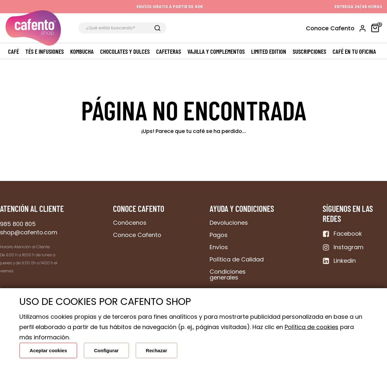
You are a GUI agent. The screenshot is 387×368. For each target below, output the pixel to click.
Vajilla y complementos (216, 51)
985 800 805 (18, 224)
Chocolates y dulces (125, 51)
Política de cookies (311, 327)
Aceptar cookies (48, 350)
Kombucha (82, 51)
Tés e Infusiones (44, 51)
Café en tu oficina (354, 51)
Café (13, 51)
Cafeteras (168, 51)
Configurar (106, 350)
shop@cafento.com (28, 232)
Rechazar (156, 350)
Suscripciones (309, 51)
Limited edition (268, 51)
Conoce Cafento (330, 28)
